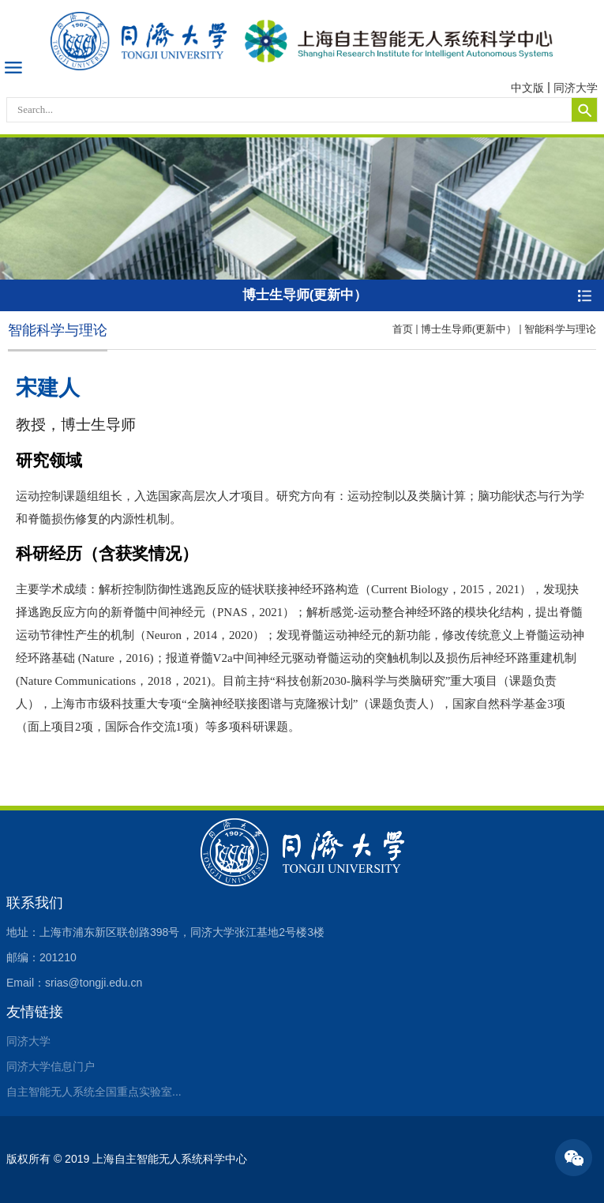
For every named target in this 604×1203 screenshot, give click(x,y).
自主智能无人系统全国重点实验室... (94, 1091)
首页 (402, 329)
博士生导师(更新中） (468, 329)
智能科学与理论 (560, 329)
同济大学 (575, 87)
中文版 (527, 87)
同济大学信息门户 (50, 1066)
